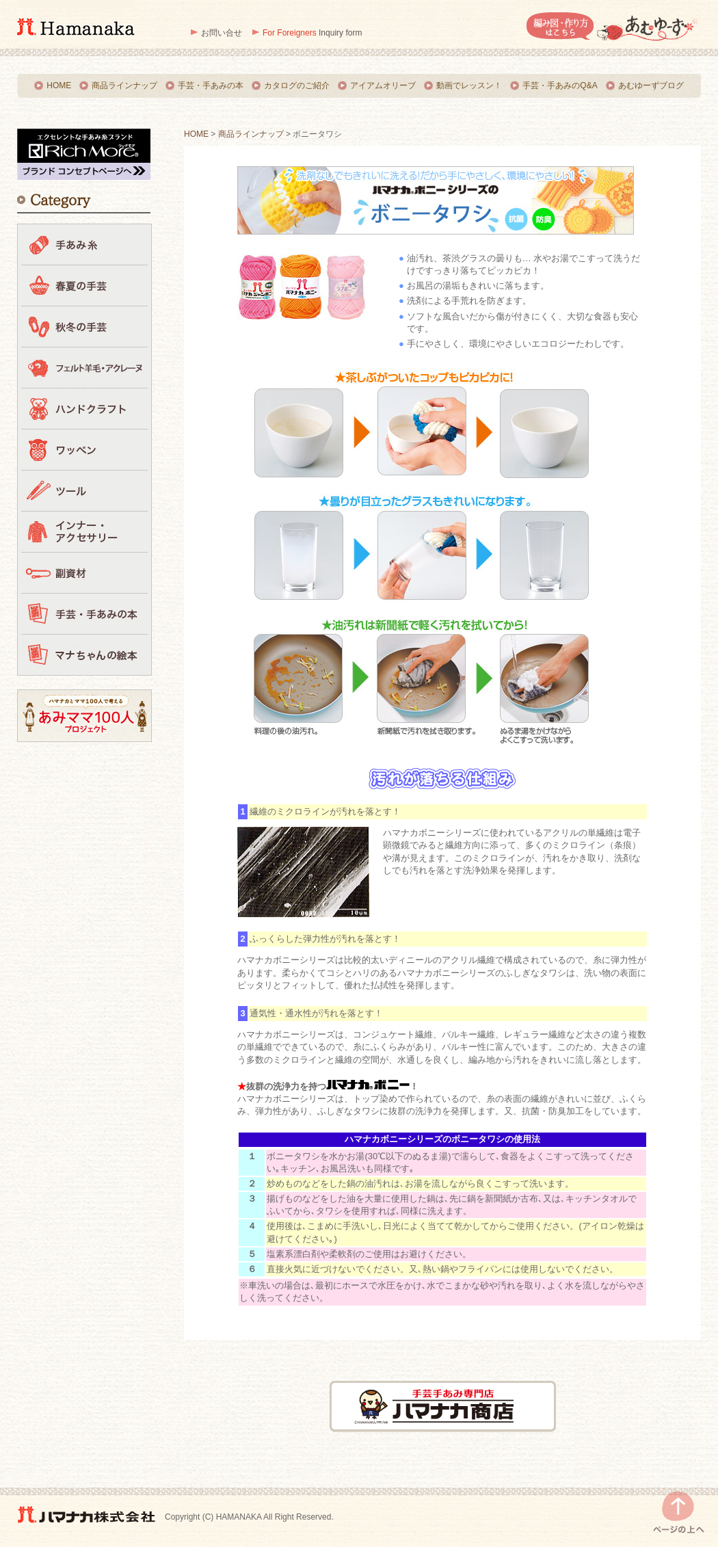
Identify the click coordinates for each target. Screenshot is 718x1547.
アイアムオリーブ (383, 85)
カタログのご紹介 (297, 85)
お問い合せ (221, 33)
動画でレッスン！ (469, 85)
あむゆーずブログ (651, 85)
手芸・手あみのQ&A (559, 85)
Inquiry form (312, 33)
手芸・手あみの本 (210, 85)
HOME (58, 85)
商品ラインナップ (124, 85)
